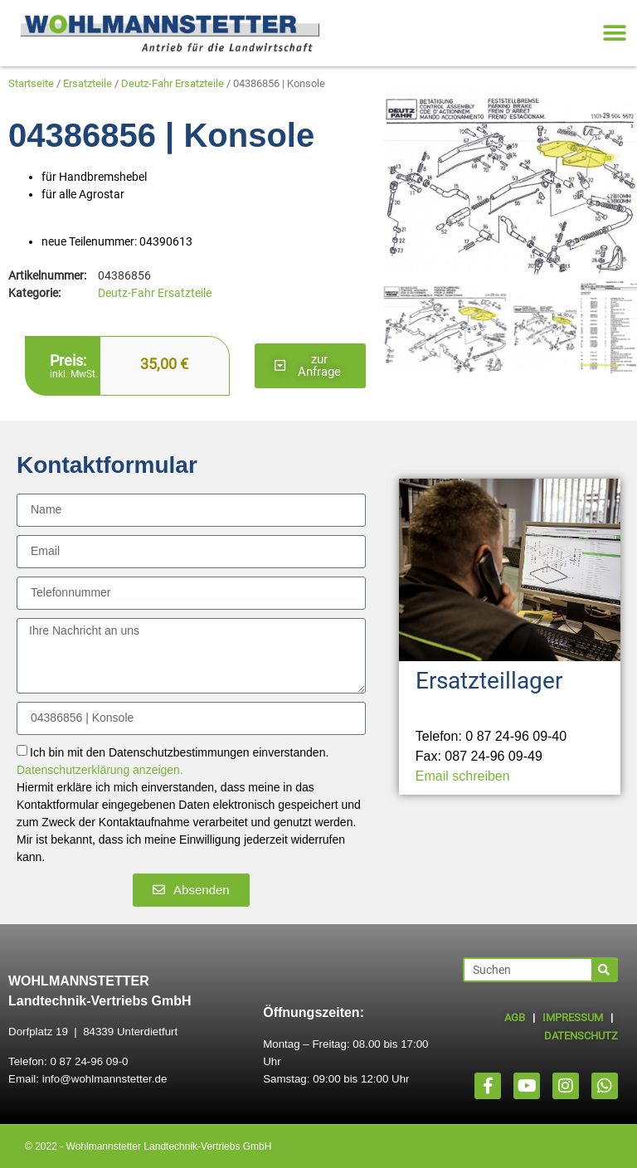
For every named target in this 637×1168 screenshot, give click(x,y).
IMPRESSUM (572, 1017)
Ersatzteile (87, 83)
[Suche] (603, 970)
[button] (614, 33)
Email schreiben (463, 776)
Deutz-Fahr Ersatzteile (172, 83)
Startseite (31, 83)
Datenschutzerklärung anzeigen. (100, 769)
